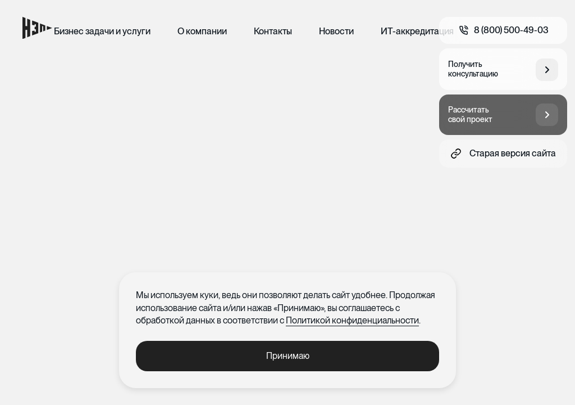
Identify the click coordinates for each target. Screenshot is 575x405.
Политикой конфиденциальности (352, 320)
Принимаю (287, 355)
